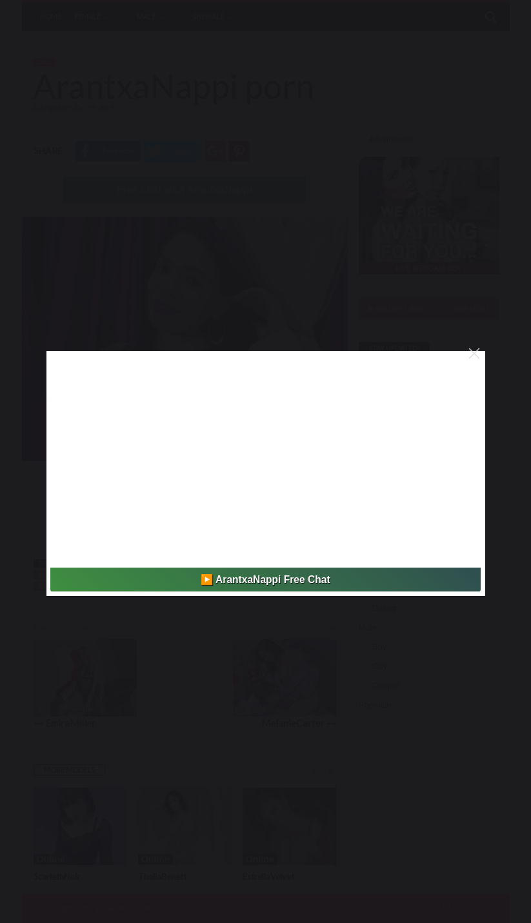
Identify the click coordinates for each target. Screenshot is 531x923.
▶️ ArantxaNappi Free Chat (265, 579)
